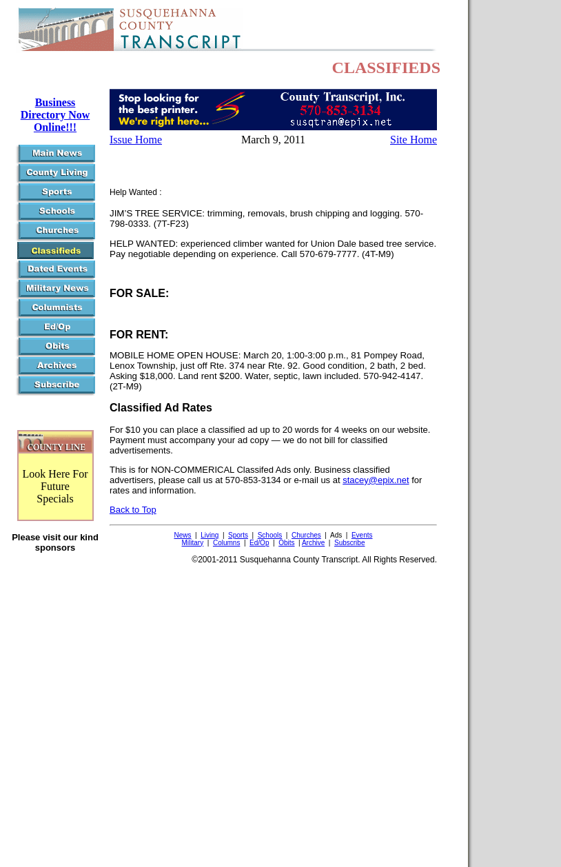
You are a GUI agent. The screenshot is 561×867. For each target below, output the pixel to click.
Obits (286, 543)
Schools (270, 535)
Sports (238, 535)
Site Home (413, 139)
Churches (306, 535)
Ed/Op (259, 543)
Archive (313, 543)
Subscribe (349, 543)
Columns (226, 543)
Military (193, 543)
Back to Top (133, 509)
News (182, 535)
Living (209, 535)
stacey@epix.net (376, 480)
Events (362, 535)
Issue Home (136, 139)
